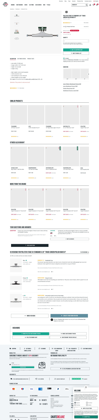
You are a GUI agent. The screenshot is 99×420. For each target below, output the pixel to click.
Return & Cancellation (55, 401)
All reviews (52, 403)
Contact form (24, 404)
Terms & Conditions (33, 419)
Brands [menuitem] (13, 5)
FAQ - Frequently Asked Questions (57, 405)
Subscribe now (23, 367)
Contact (52, 407)
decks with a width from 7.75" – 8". (34, 79)
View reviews (86, 22)
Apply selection (86, 408)
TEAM (72, 405)
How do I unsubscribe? (15, 371)
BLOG (72, 404)
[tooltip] (26, 260)
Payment (52, 398)
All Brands (73, 399)
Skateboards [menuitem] (19, 5)
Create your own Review (69, 316)
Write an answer (69, 239)
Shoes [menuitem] (25, 5)
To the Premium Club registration (70, 368)
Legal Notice (33, 416)
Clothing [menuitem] (31, 5)
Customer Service (86, 348)
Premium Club (61, 319)
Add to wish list (76, 53)
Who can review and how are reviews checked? (21, 256)
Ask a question (30, 245)
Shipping (12, 348)
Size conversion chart (54, 402)
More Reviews (29, 316)
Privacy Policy (80, 414)
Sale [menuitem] (48, 5)
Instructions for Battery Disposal (56, 406)
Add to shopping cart (76, 50)
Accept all (86, 417)
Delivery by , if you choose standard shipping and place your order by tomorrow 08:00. (76, 59)
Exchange (42, 348)
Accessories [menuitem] (38, 5)
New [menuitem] (44, 5)
